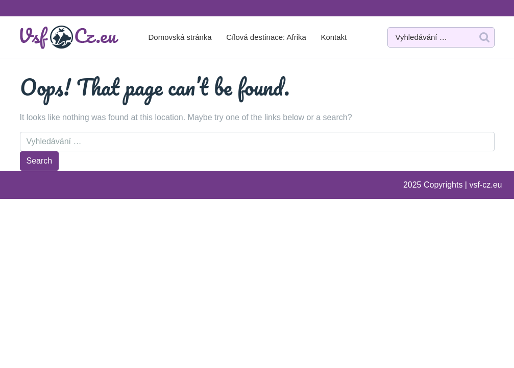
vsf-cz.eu (485, 184)
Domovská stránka (180, 37)
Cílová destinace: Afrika (266, 37)
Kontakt (334, 37)
